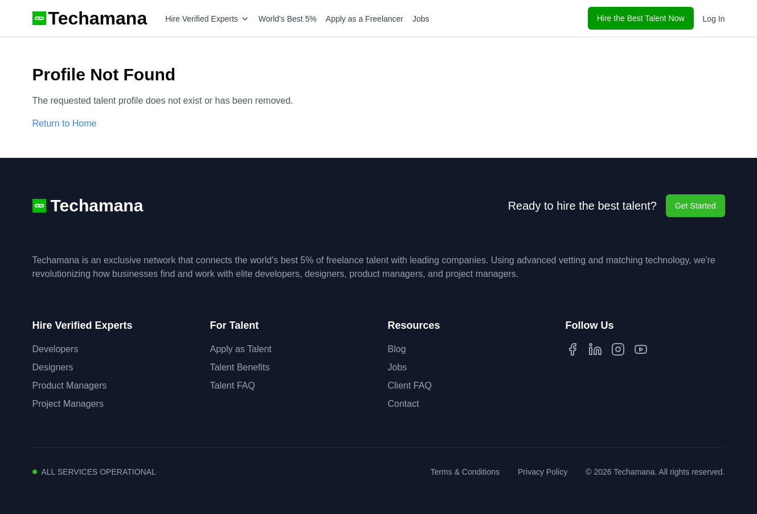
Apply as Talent (241, 349)
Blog (397, 349)
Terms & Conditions (465, 471)
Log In (714, 18)
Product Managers (69, 385)
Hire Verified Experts (207, 18)
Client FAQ (410, 385)
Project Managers (68, 404)
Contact (403, 404)
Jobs (420, 18)
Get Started (695, 205)
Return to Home (64, 123)
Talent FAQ (232, 385)
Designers (52, 367)
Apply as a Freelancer (364, 18)
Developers (55, 349)
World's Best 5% (288, 18)
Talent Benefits (240, 367)
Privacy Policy (542, 471)
